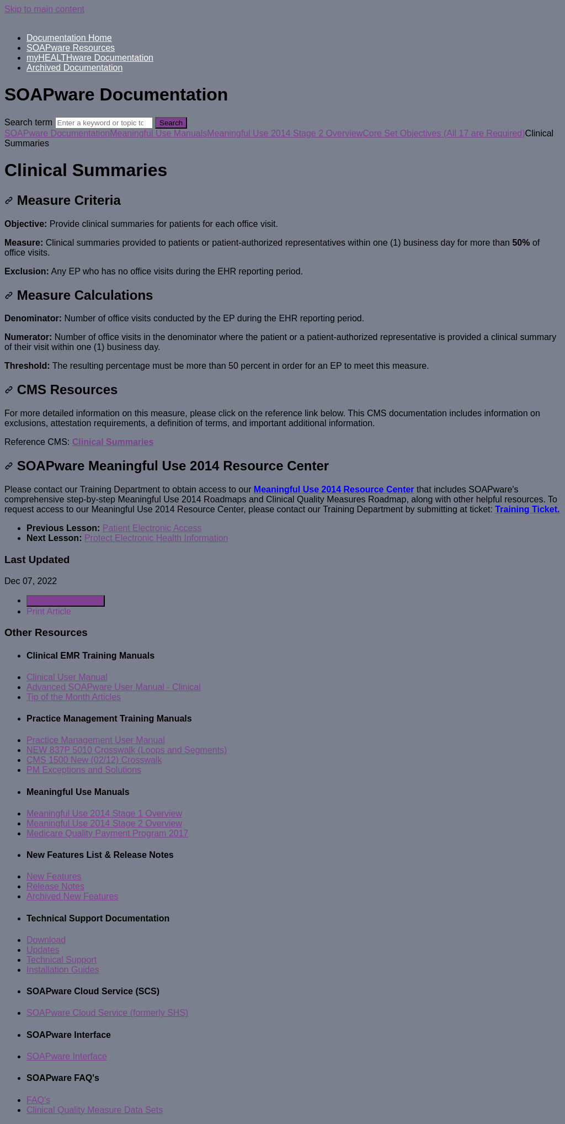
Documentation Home (69, 38)
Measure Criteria (62, 200)
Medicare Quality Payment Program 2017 (107, 833)
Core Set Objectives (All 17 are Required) (444, 133)
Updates (43, 950)
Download (46, 940)
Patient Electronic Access (152, 528)
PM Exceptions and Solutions (83, 770)
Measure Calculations (78, 295)
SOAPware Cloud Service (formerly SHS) (107, 1012)
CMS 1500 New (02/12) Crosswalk (94, 760)
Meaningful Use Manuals (158, 133)
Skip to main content (44, 9)
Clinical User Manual (67, 677)
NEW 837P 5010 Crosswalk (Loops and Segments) (126, 750)
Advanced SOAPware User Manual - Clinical (113, 687)
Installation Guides (62, 969)
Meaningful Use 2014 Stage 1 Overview (104, 813)
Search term (28, 122)
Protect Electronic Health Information (156, 538)
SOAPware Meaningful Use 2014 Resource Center (166, 465)
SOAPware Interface (66, 1056)
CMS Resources (61, 389)
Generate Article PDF (65, 601)
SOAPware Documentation (57, 133)
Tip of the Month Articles (73, 697)
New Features (54, 876)
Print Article (48, 611)
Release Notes (55, 886)
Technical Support (61, 959)
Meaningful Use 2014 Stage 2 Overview (285, 133)
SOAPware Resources (70, 47)
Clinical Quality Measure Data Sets (94, 1110)
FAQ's (38, 1100)
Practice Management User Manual (95, 740)
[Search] (104, 123)
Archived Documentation (74, 67)
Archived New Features (72, 896)
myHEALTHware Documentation (89, 57)
